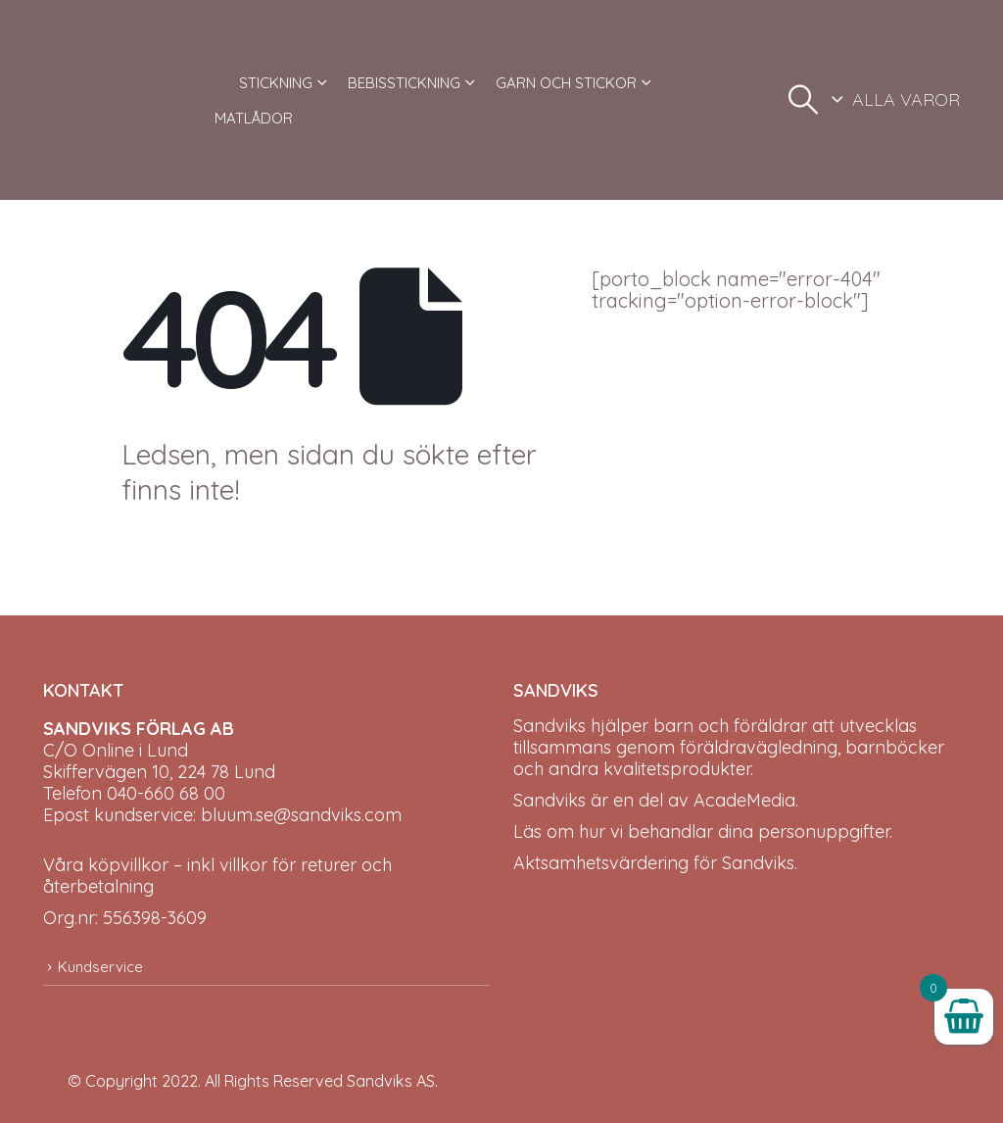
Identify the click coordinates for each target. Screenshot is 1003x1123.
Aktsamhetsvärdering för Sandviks (653, 863)
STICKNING (275, 82)
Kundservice (100, 966)
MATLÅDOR (254, 118)
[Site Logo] (116, 99)
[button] (803, 100)
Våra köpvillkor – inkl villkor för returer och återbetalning (217, 876)
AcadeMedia (744, 800)
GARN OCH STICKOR (566, 82)
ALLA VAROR (906, 99)
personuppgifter (823, 831)
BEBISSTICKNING (404, 82)
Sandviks (549, 725)
